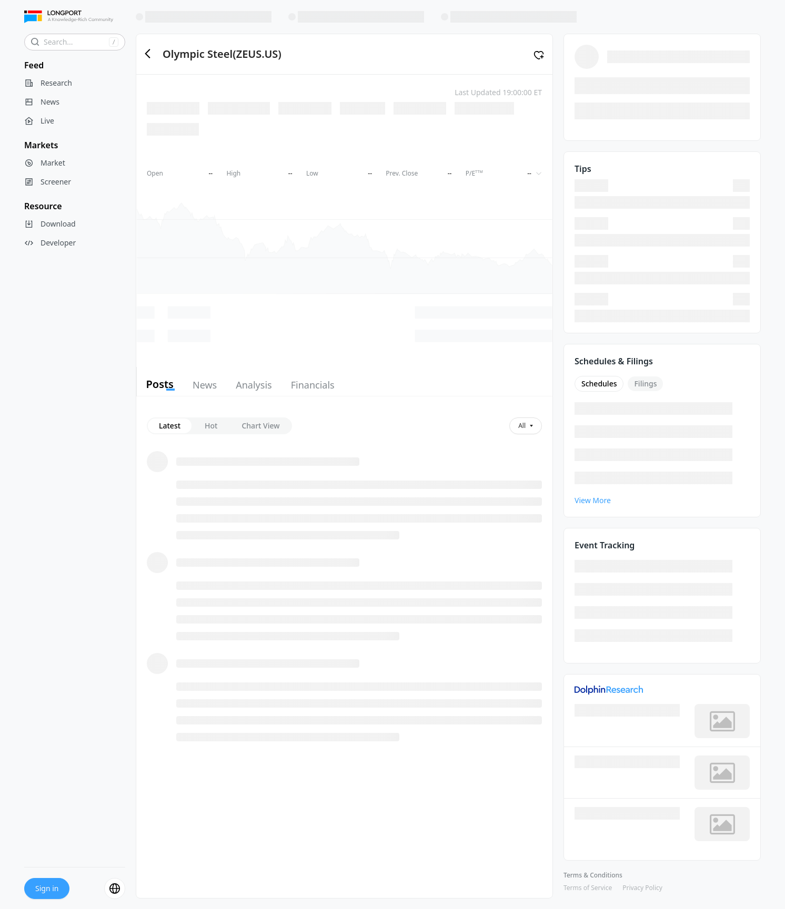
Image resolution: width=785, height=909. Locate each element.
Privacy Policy (642, 887)
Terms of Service (587, 887)
